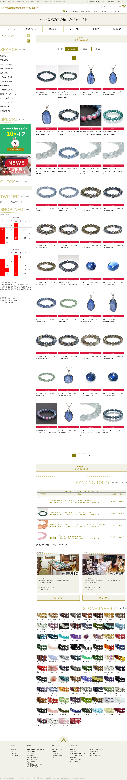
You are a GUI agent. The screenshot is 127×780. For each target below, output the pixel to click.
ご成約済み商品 (5, 111)
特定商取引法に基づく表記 (34, 765)
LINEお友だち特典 (57, 755)
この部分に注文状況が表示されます (81, 514)
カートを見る (14, 755)
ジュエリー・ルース (7, 64)
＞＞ (88, 58)
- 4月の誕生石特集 (6, 77)
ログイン (113, 11)
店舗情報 (54, 751)
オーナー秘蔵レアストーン (9, 98)
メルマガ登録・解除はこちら (8, 778)
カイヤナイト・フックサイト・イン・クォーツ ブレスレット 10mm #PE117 (112, 171)
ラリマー (92, 753)
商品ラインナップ (32, 29)
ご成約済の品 (57, 19)
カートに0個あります (110, 6)
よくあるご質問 (116, 29)
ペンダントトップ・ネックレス (78, 753)
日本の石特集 (4, 85)
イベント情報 (74, 29)
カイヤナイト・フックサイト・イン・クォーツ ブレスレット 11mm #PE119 (45, 171)
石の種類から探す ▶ (7, 90)
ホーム (42, 19)
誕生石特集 (4, 73)
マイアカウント (122, 11)
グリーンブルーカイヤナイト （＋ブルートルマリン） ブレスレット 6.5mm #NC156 (68, 94)
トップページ (10, 29)
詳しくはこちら (58, 598)
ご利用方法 (111, 2)
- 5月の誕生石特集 (6, 81)
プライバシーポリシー (33, 767)
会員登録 (104, 11)
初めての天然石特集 (7, 68)
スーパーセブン (94, 751)
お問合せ (120, 2)
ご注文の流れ (31, 753)
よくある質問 (31, 761)
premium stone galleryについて (95, 2)
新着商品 (3, 56)
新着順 (98, 49)
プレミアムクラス (6, 102)
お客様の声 (95, 29)
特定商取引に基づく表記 (44, 778)
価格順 (85, 49)
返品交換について (32, 759)
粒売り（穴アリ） (75, 751)
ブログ (54, 757)
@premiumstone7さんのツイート (11, 202)
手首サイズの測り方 (32, 757)
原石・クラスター (95, 755)
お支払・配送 (31, 755)
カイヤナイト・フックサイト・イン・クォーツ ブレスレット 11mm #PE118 (90, 432)
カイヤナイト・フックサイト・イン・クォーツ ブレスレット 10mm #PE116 (90, 171)
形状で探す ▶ (4, 107)
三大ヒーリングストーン (8, 94)
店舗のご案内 (53, 29)
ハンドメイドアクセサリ (77, 755)
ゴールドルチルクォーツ (96, 750)
